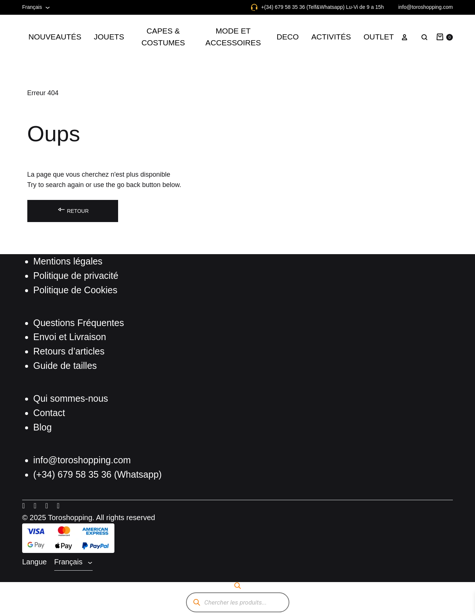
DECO (287, 36)
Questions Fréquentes (78, 323)
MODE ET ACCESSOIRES (233, 37)
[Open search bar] (237, 585)
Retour (73, 209)
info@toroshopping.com (425, 7)
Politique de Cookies (75, 290)
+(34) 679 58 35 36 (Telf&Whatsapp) (303, 7)
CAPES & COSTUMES (163, 37)
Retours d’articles (68, 351)
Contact (49, 413)
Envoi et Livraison (69, 337)
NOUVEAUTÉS (54, 36)
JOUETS (109, 36)
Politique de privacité (75, 275)
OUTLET (379, 36)
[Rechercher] (197, 602)
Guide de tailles (65, 365)
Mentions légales (68, 261)
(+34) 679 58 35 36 (73, 474)
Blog (42, 427)
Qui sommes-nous (70, 398)
